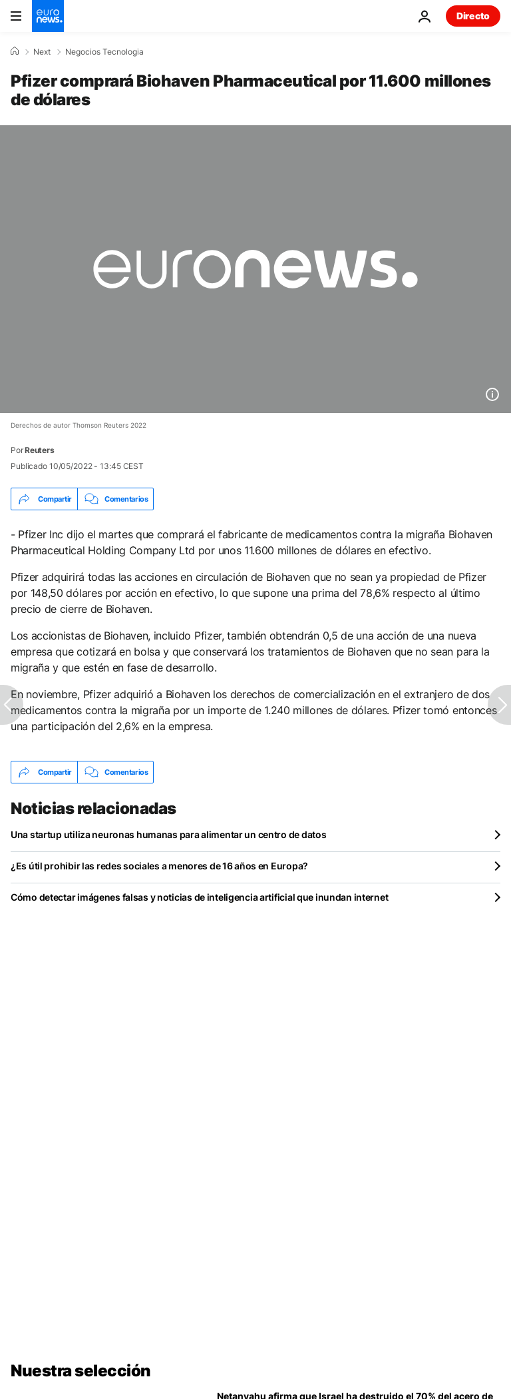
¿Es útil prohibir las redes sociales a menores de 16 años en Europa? (159, 865)
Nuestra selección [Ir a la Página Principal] (81, 1370)
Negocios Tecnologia (104, 52)
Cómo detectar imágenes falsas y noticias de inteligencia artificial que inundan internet (199, 897)
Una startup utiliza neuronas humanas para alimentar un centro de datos (168, 834)
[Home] (15, 51)
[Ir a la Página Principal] (48, 16)
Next (42, 52)
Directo (473, 15)
